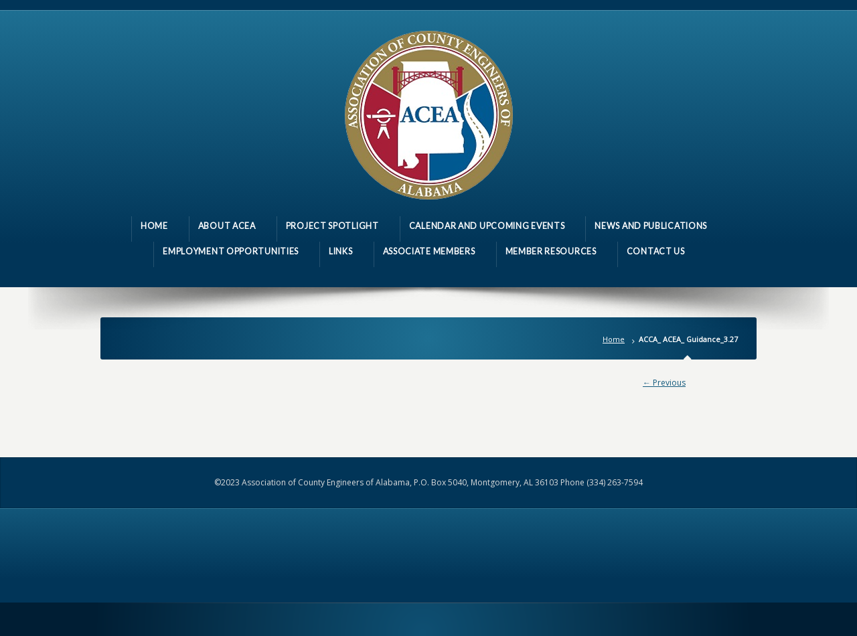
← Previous (664, 382)
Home (614, 339)
